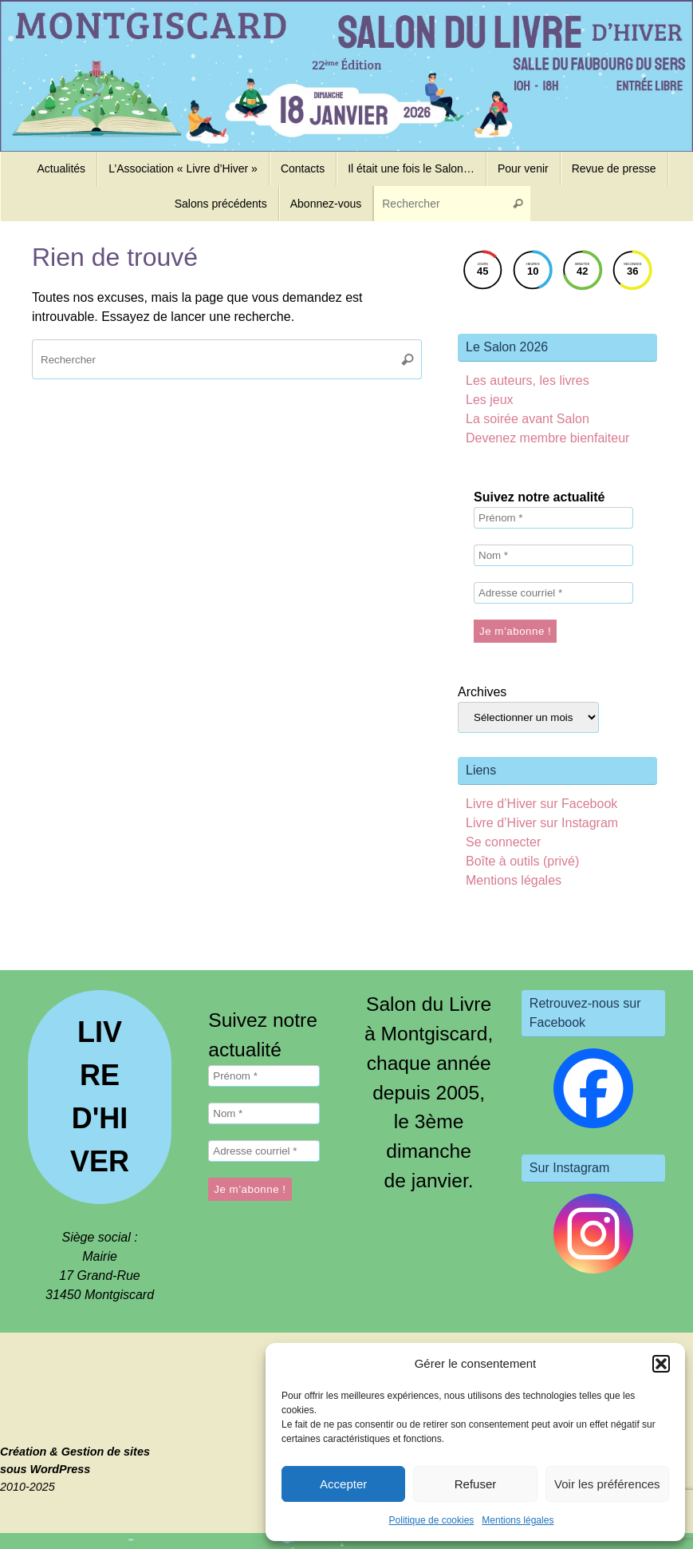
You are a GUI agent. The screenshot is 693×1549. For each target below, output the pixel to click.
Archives (482, 692)
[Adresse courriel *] (553, 593)
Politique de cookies (431, 1520)
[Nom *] (553, 555)
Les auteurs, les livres (527, 380)
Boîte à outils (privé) (522, 861)
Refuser (476, 1484)
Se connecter (503, 842)
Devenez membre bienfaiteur (547, 438)
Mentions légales (517, 1520)
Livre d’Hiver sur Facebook (541, 803)
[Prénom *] (553, 518)
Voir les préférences (607, 1484)
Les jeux (490, 399)
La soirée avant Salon (527, 419)
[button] (661, 1364)
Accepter (343, 1484)
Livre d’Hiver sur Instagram (542, 823)
